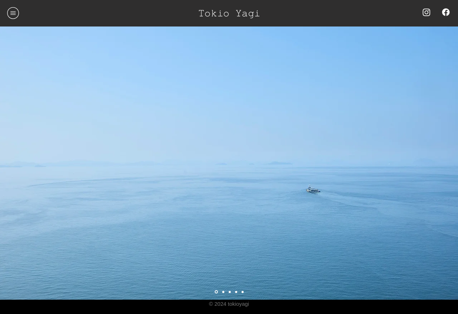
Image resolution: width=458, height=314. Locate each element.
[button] (13, 13)
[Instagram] (427, 12)
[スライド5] (236, 292)
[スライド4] (243, 292)
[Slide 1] (223, 292)
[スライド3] (216, 292)
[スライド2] (230, 292)
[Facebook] (446, 12)
